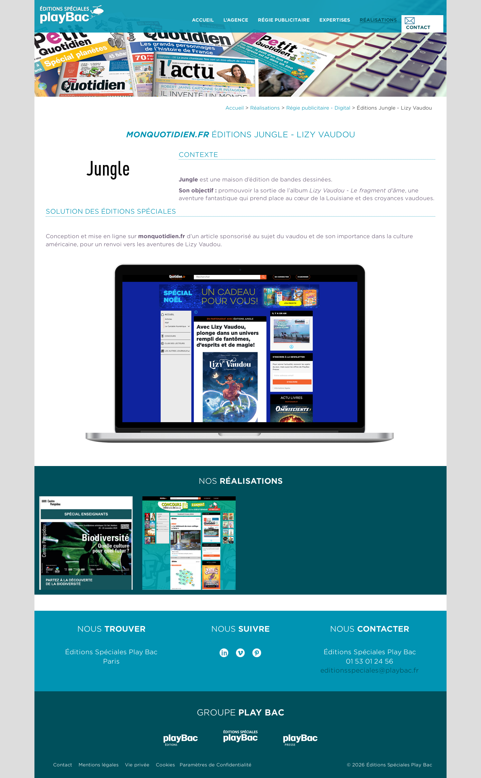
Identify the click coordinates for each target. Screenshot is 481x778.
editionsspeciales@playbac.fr (369, 670)
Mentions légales (98, 764)
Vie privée (137, 764)
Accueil (234, 108)
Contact (62, 764)
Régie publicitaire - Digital (318, 108)
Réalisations (265, 108)
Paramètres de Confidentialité (215, 764)
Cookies (165, 764)
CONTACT (417, 23)
